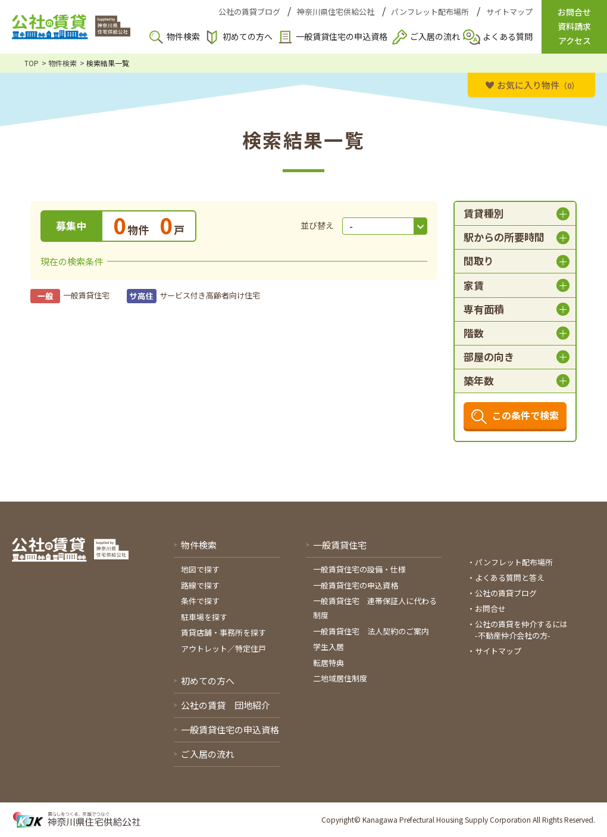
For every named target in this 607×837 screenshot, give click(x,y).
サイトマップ (509, 11)
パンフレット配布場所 (430, 11)
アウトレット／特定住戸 (223, 648)
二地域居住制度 (340, 678)
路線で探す (200, 585)
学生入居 (328, 646)
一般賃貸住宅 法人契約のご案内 (371, 631)
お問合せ (490, 608)
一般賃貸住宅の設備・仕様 (359, 569)
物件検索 (183, 36)
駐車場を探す (204, 617)
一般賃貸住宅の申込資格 (341, 36)
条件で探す (200, 600)
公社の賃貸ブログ (249, 11)
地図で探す (200, 569)
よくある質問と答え (510, 577)
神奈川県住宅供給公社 (335, 11)
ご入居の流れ (435, 36)
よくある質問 (508, 36)
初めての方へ (248, 36)
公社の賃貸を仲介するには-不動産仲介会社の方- (521, 630)
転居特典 (328, 662)
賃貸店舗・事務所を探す (223, 632)
